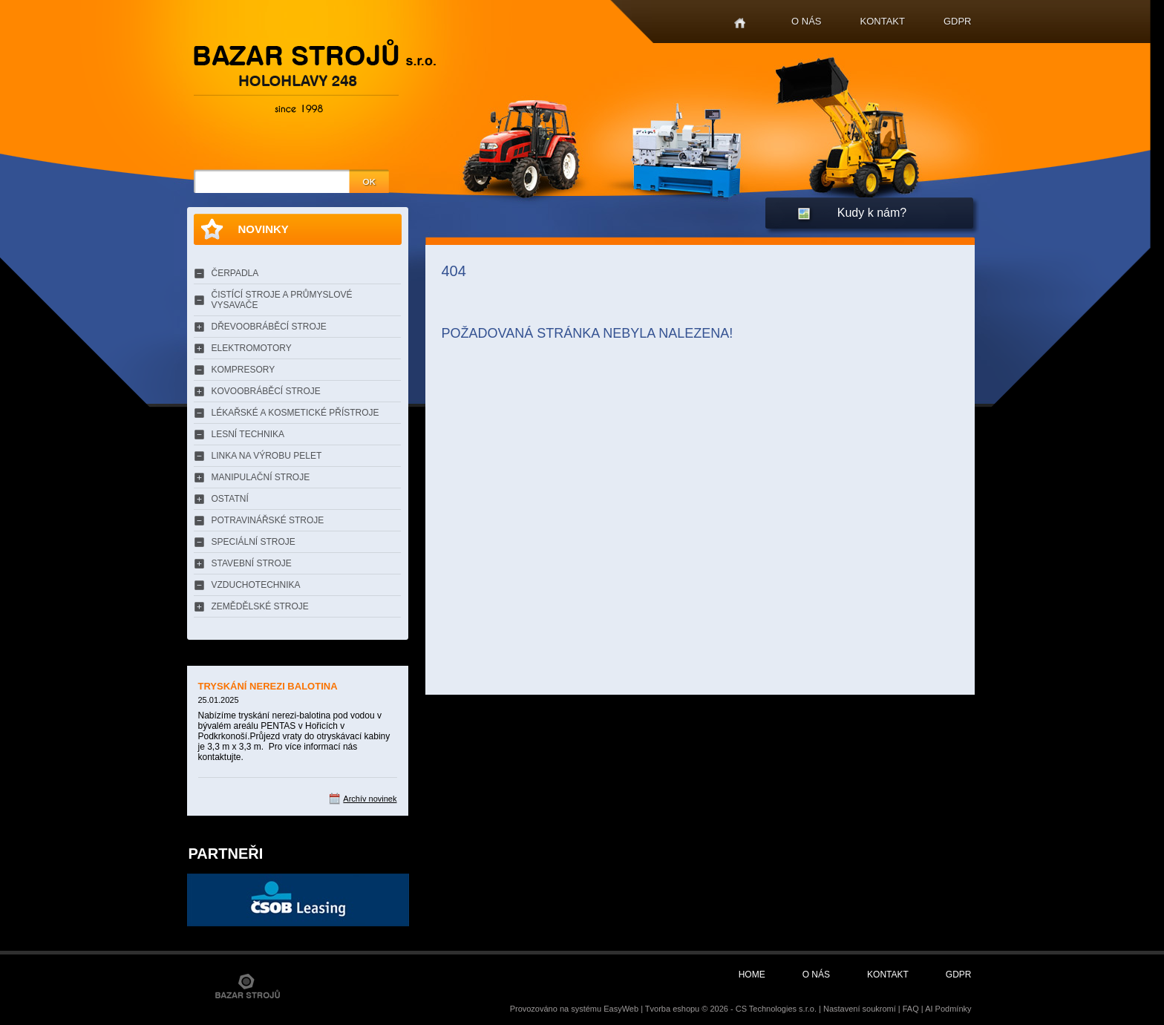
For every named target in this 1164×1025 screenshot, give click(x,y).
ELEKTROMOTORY (252, 348)
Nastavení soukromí (859, 1008)
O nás (806, 21)
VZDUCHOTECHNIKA (256, 585)
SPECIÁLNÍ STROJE (253, 542)
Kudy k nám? (871, 212)
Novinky (263, 229)
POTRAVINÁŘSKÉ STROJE (268, 520)
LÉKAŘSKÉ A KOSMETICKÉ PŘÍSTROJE (295, 412)
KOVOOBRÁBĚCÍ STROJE (266, 391)
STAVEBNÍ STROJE (252, 563)
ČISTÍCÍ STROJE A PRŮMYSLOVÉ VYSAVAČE (282, 299)
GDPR (958, 21)
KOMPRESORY (243, 369)
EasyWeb (621, 1008)
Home (739, 23)
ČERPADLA (235, 273)
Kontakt (882, 21)
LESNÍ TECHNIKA (248, 434)
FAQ (911, 1008)
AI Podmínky (948, 1008)
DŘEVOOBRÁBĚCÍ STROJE (269, 326)
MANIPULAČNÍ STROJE (261, 477)
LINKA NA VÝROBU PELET (267, 456)
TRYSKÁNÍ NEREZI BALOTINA (268, 686)
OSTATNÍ (230, 499)
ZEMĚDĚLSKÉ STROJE (260, 606)
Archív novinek (369, 798)
